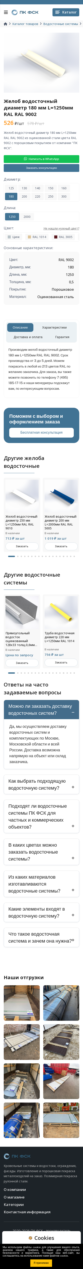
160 (64, 188)
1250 (12, 217)
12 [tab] (53, 556)
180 (11, 196)
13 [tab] (56, 556)
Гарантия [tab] (62, 337)
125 (11, 188)
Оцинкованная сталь (55, 296)
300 (64, 196)
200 (24, 196)
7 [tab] (35, 556)
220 (37, 196)
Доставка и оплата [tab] (28, 337)
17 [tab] (70, 556)
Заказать (22, 546)
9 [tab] (42, 556)
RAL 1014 (37, 237)
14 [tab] (60, 556)
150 (50, 188)
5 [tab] (28, 556)
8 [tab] (39, 556)
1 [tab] (11, 556)
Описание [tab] (20, 327)
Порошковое (63, 289)
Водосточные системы (60, 24)
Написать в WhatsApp (41, 159)
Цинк (13, 237)
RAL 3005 (63, 237)
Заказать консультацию (41, 168)
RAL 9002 (66, 259)
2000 (27, 217)
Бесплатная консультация (41, 432)
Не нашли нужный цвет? (61, 228)
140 (37, 188)
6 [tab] (31, 556)
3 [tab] (21, 556)
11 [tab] (49, 556)
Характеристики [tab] (54, 327)
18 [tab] (74, 556)
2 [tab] (17, 556)
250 (50, 196)
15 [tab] (63, 556)
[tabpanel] (22, 515)
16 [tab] (67, 556)
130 (24, 188)
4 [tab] (24, 556)
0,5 (71, 282)
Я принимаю (41, 1262)
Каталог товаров (25, 24)
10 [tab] (46, 556)
